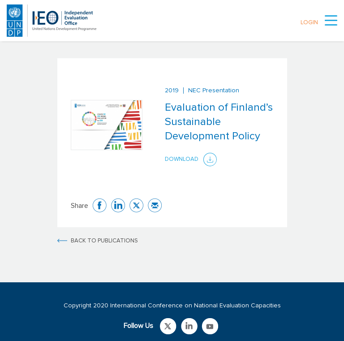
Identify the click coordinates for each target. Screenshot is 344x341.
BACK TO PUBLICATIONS (104, 241)
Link (168, 326)
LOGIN (309, 23)
